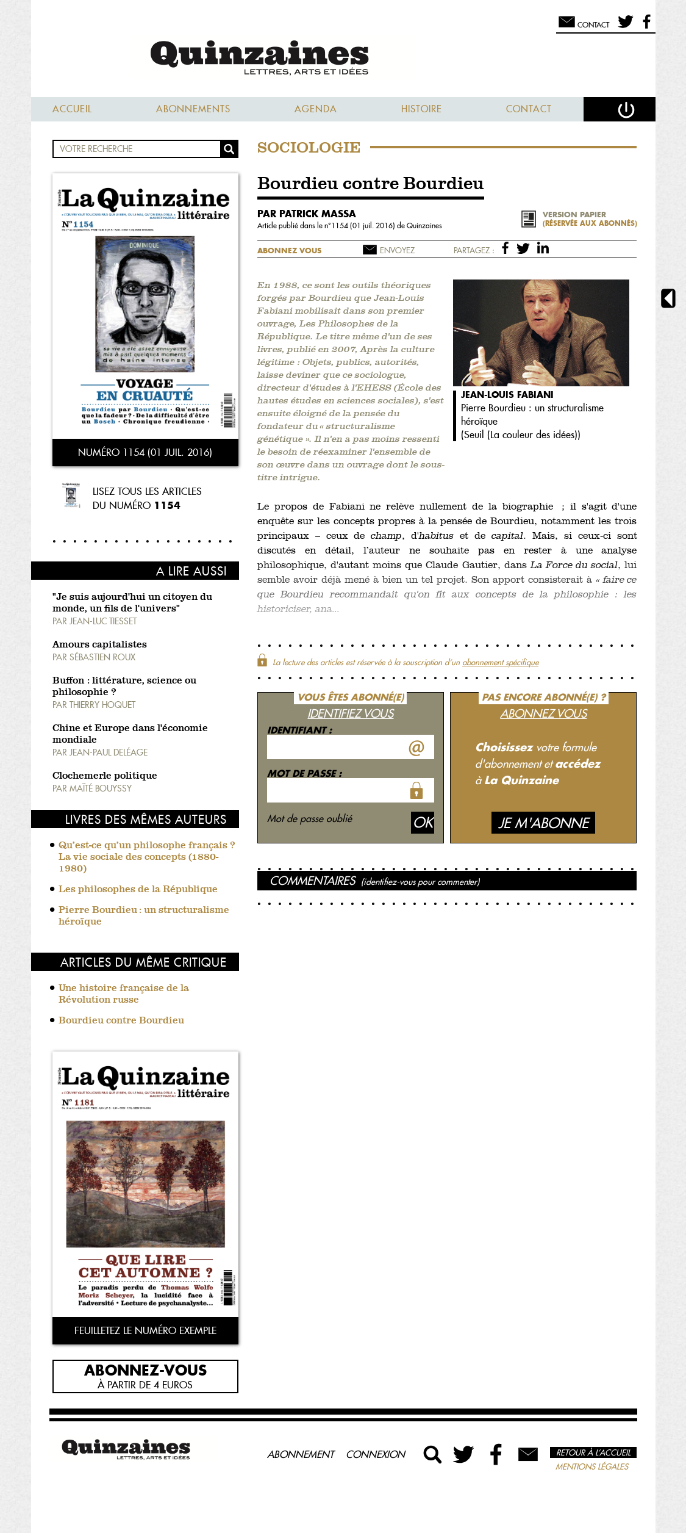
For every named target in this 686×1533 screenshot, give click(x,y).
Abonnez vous (289, 250)
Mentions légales (592, 1466)
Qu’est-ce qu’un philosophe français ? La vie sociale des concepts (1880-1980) (147, 857)
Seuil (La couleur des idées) (520, 434)
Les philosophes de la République (138, 890)
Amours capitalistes (99, 645)
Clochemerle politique (104, 776)
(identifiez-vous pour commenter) (420, 881)
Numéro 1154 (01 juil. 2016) (145, 452)
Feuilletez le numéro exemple (145, 1330)
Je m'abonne (543, 823)
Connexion (375, 1454)
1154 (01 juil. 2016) (364, 225)
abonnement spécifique (500, 662)
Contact (529, 109)
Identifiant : (299, 730)
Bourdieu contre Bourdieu (121, 1021)
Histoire (421, 109)
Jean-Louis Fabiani (507, 394)
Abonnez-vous (145, 1369)
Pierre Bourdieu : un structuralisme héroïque (144, 916)
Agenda (316, 109)
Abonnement (300, 1454)
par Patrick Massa (306, 213)
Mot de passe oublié (309, 818)
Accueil (72, 109)
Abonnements (193, 109)
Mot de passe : (304, 773)
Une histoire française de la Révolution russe (124, 994)
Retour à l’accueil (593, 1452)
